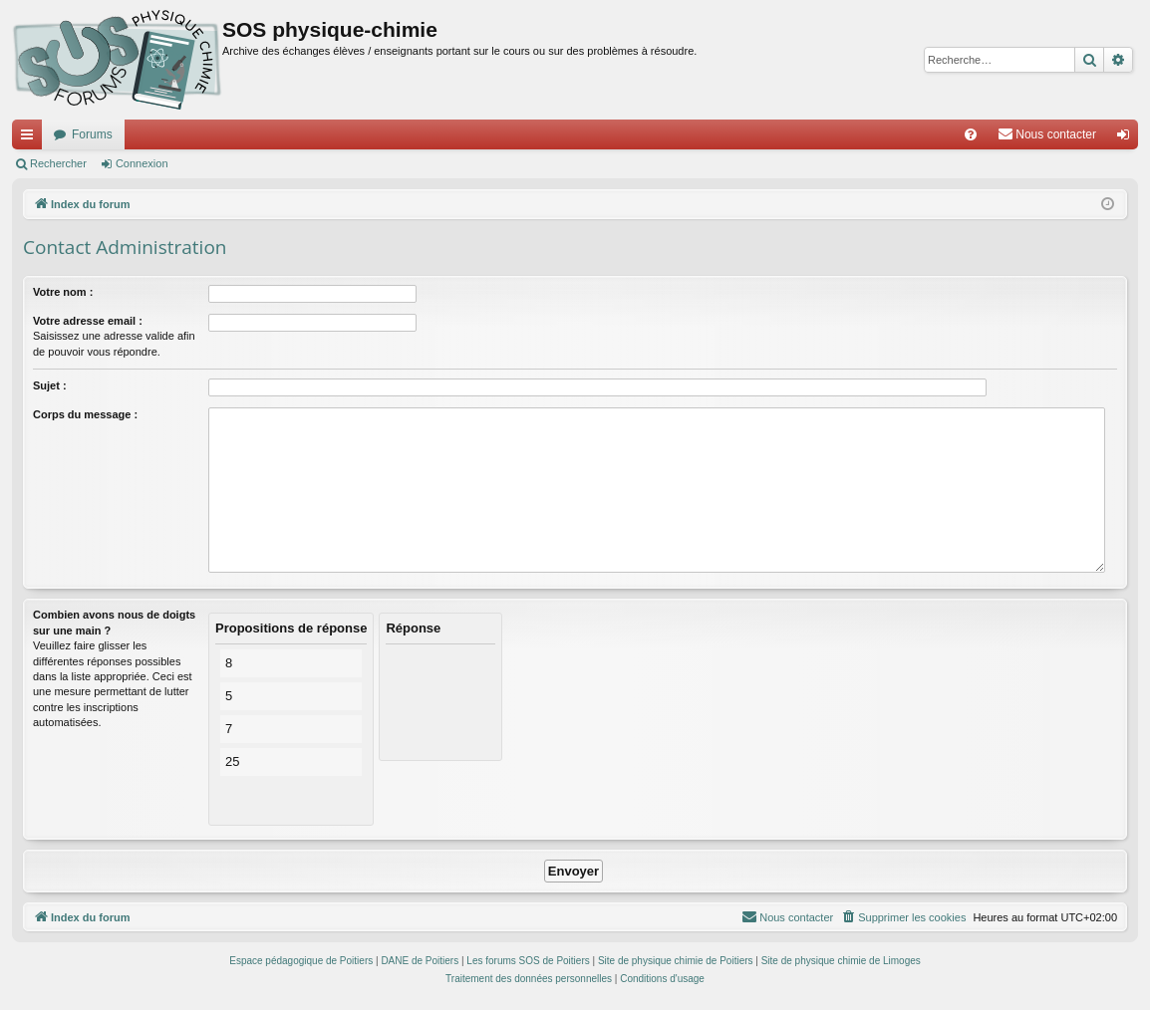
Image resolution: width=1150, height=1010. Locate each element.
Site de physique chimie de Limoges (841, 960)
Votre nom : (63, 292)
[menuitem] (971, 134)
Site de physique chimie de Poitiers (675, 960)
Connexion (142, 163)
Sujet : (50, 385)
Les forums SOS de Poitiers (527, 960)
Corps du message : (85, 414)
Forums (92, 134)
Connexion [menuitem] (1127, 138)
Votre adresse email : (88, 321)
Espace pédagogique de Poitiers (301, 960)
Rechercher (58, 163)
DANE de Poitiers (419, 960)
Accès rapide (31, 138)
